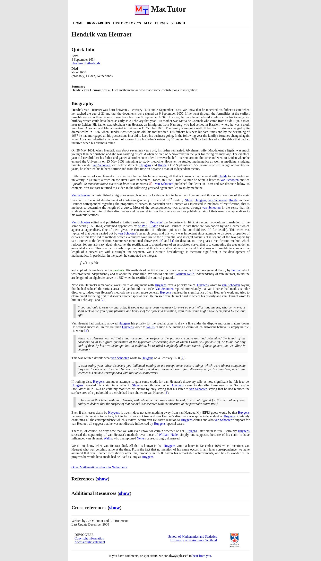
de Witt (142, 226)
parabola (118, 270)
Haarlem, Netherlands (85, 63)
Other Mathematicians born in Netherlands (99, 467)
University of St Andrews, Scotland (193, 540)
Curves (161, 23)
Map (147, 23)
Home (78, 23)
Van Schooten (164, 183)
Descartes (156, 222)
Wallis (150, 327)
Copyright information (89, 538)
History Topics (127, 23)
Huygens (145, 165)
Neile (140, 438)
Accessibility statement (90, 542)
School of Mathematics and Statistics (192, 536)
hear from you (201, 556)
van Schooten (102, 165)
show (102, 478)
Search (178, 23)
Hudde (162, 165)
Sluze (189, 200)
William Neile (184, 274)
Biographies (98, 23)
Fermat (236, 270)
